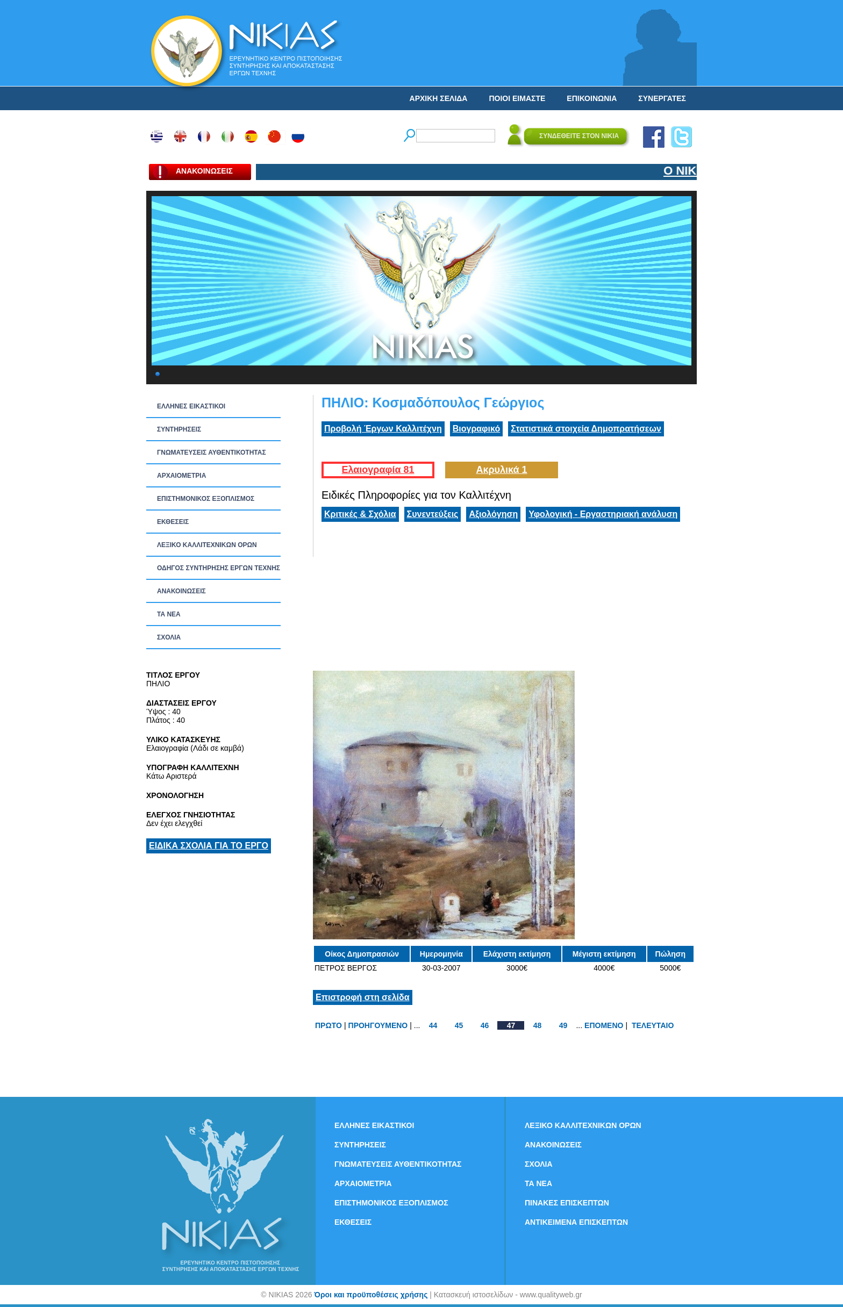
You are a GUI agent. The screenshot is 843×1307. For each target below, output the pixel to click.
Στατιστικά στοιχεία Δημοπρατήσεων (586, 428)
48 (537, 1025)
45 (459, 1025)
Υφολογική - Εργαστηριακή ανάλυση (602, 514)
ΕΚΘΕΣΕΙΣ (173, 522)
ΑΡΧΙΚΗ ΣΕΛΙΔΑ (439, 98)
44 (433, 1025)
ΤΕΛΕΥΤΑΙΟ (653, 1025)
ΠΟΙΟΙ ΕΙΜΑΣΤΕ (517, 98)
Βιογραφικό (476, 428)
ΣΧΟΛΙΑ (169, 637)
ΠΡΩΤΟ (328, 1025)
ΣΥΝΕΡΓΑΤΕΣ (662, 98)
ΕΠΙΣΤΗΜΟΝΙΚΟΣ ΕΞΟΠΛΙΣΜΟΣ (205, 498)
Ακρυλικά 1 (501, 469)
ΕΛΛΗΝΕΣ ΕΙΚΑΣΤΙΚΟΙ (191, 406)
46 (485, 1025)
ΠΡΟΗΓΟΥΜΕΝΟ (378, 1025)
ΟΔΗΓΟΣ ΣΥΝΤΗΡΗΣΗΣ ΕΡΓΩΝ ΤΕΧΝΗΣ (218, 568)
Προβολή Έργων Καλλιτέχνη (383, 428)
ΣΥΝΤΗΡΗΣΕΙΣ (179, 429)
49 (563, 1025)
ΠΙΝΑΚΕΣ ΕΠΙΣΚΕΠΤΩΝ (567, 1202)
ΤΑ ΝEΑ (169, 614)
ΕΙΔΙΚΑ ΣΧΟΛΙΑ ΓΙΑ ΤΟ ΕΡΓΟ (208, 845)
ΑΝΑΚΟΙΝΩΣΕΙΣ (181, 591)
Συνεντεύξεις (433, 514)
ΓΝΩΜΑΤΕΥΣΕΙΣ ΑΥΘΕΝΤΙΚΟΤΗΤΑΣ (211, 452)
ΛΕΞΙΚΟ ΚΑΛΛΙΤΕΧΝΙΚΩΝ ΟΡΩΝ (207, 545)
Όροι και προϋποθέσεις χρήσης (370, 1294)
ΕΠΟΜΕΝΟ (603, 1025)
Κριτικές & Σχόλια (360, 514)
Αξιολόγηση (493, 514)
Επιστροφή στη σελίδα (363, 997)
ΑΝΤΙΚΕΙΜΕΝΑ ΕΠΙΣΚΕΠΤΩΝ (576, 1222)
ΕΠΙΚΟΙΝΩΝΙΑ (592, 98)
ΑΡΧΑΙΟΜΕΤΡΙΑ (181, 475)
